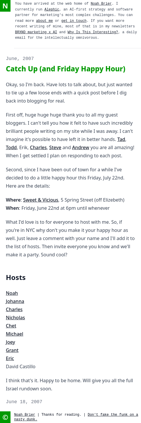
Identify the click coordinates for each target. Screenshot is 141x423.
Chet (11, 325)
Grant (12, 350)
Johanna (15, 301)
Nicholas (15, 317)
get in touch (73, 21)
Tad (121, 139)
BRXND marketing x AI (36, 32)
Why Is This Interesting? (93, 32)
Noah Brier (101, 4)
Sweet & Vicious (40, 200)
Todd (11, 147)
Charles (38, 147)
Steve (55, 147)
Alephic (51, 10)
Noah (12, 293)
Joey (10, 342)
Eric (10, 358)
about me (44, 21)
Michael (14, 334)
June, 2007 (20, 58)
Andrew (80, 147)
